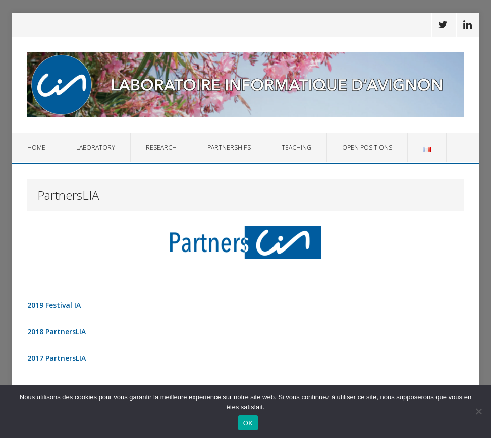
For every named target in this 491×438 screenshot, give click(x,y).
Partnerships (229, 147)
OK (248, 423)
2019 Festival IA (54, 305)
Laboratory (95, 147)
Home (36, 147)
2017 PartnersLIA (56, 358)
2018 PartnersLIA (56, 331)
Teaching (296, 147)
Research (161, 147)
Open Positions (367, 147)
